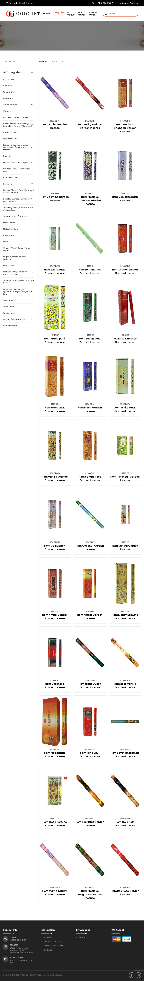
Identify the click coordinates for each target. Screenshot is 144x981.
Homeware (18, 184)
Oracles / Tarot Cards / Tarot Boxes (18, 249)
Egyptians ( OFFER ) (11, 139)
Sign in (123, 3)
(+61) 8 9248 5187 (102, 3)
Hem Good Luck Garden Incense (54, 409)
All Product (71, 13)
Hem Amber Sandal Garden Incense (54, 616)
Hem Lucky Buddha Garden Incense (90, 126)
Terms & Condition (51, 941)
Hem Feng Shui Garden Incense (90, 754)
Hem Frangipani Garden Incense (54, 340)
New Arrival (81, 13)
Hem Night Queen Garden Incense (90, 685)
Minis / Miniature (10, 229)
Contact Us (48, 950)
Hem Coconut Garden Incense (90, 547)
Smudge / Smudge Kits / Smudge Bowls (18, 281)
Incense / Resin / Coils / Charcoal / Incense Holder (18, 191)
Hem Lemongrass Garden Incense (90, 271)
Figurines (18, 156)
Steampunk (8, 300)
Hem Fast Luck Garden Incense (90, 823)
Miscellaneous (9, 223)
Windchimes (9, 313)
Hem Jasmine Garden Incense (55, 198)
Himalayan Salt (10, 178)
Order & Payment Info (53, 945)
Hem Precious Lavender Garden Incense (90, 200)
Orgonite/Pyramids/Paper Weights (15, 258)
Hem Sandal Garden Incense (125, 547)
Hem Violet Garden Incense (54, 126)
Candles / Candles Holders (18, 117)
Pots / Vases (9, 265)
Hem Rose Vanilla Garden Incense (125, 685)
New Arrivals (8, 86)
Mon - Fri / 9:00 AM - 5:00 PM (21, 961)
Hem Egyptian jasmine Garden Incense (125, 754)
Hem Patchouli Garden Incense (125, 478)
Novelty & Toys (9, 235)
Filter (8, 61)
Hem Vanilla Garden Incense (125, 198)
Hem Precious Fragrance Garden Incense (90, 894)
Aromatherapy (18, 105)
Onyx (5, 242)
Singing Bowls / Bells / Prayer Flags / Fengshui (18, 273)
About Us (47, 937)
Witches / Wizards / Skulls (18, 319)
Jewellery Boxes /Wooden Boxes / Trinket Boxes (18, 209)
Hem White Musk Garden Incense (125, 409)
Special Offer (93, 13)
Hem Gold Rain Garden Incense (125, 823)
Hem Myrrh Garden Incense (90, 409)
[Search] (106, 14)
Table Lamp (8, 307)
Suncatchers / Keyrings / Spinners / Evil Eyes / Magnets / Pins (18, 291)
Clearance (8, 98)
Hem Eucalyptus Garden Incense (89, 340)
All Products (8, 79)
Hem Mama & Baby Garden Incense (54, 892)
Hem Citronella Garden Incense (54, 685)
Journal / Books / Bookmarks (16, 216)
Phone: (13, 937)
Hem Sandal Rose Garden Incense (90, 478)
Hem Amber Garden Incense (90, 616)
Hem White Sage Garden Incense (54, 271)
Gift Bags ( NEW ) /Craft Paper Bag (16, 170)
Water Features (10, 326)
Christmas (8, 111)
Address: (14, 945)
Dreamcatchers (10, 132)
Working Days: (17, 957)
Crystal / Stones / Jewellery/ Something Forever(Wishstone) (18, 125)
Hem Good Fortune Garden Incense (55, 823)
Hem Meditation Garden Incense (54, 754)
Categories (58, 12)
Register (134, 3)
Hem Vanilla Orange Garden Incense (55, 478)
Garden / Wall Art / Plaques (18, 162)
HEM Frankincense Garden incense (125, 340)
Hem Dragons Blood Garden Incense (125, 271)
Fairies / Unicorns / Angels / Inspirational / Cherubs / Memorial (18, 147)
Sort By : (43, 61)
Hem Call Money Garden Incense (54, 547)
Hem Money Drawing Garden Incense (125, 616)
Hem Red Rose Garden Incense (125, 892)
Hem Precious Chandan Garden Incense (125, 128)
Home (46, 13)
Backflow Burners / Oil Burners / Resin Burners (18, 200)
